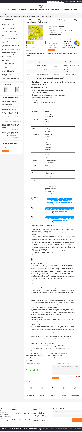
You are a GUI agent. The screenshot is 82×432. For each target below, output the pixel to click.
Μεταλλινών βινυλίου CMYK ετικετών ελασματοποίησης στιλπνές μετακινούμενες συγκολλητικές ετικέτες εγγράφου (22, 416)
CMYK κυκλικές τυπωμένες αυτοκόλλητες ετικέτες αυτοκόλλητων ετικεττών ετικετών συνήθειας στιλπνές (22, 412)
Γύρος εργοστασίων (32, 9)
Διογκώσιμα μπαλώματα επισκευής (10, 78)
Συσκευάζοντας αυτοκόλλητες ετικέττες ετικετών (9, 27)
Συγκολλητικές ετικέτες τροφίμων (10, 34)
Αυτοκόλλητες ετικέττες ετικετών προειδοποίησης (24, 14)
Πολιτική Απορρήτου (5, 428)
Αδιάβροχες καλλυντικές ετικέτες (10, 41)
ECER (41, 429)
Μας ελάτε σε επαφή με (56, 9)
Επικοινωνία (51, 50)
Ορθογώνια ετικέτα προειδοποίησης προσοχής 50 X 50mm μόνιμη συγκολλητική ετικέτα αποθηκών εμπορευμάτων (64, 395)
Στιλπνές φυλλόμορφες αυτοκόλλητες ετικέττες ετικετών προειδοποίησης (46, 355)
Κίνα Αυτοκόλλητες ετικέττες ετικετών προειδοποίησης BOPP (24, 428)
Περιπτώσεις (74, 9)
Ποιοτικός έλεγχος (44, 9)
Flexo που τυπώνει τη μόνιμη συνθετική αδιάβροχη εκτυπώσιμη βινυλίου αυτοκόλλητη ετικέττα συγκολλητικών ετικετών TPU (21, 420)
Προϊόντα (14, 9)
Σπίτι (9, 9)
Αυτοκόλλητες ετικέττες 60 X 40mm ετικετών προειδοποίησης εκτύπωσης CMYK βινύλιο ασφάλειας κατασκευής (30, 395)
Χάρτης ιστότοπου (4, 420)
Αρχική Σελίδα (3, 14)
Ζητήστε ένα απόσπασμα (69, 1)
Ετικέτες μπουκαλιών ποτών (9, 38)
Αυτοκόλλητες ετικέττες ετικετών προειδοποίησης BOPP (38, 357)
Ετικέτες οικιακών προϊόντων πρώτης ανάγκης (9, 55)
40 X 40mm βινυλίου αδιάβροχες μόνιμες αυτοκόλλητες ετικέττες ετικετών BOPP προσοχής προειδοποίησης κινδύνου (41, 395)
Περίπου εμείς (22, 9)
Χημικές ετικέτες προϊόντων (9, 52)
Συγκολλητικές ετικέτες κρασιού (10, 49)
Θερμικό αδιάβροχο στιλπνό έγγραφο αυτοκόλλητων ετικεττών (41, 412)
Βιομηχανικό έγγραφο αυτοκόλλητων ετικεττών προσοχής (64, 357)
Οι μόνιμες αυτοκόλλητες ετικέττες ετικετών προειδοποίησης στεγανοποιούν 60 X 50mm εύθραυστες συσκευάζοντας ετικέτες (53, 395)
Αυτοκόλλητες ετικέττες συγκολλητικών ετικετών (8, 23)
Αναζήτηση (61, 1)
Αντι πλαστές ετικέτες (7, 63)
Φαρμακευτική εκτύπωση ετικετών (10, 45)
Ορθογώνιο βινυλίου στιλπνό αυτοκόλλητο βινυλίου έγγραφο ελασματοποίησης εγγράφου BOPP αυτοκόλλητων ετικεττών (41, 420)
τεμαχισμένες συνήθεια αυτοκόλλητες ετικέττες (8, 75)
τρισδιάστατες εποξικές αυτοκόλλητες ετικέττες (8, 71)
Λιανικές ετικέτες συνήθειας (9, 31)
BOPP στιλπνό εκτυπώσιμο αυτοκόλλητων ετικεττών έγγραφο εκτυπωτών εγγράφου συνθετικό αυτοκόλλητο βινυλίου (41, 416)
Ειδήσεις (66, 9)
